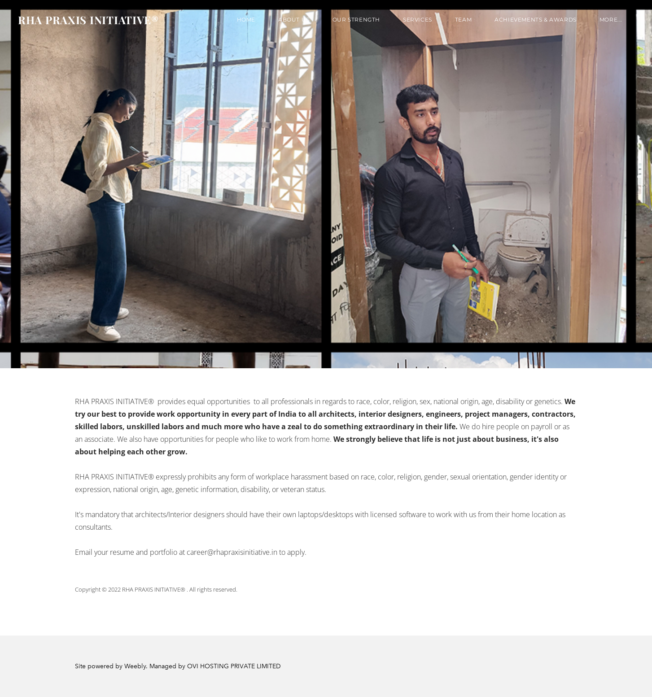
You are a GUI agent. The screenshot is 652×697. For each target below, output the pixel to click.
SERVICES (417, 19)
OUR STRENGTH (356, 19)
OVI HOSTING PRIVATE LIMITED (234, 666)
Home (246, 19)
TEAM (463, 19)
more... (610, 19)
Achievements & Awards (535, 19)
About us (294, 19)
